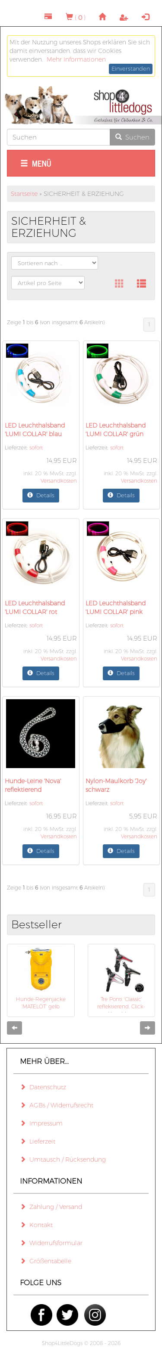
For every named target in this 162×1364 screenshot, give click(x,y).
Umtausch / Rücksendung (63, 1159)
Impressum (41, 1123)
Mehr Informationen (76, 59)
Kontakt (36, 1225)
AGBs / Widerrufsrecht (56, 1105)
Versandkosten (59, 480)
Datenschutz (43, 1087)
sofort (36, 447)
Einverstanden (130, 68)
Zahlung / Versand (51, 1207)
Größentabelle (45, 1261)
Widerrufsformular (51, 1243)
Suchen (132, 137)
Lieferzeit (37, 1141)
